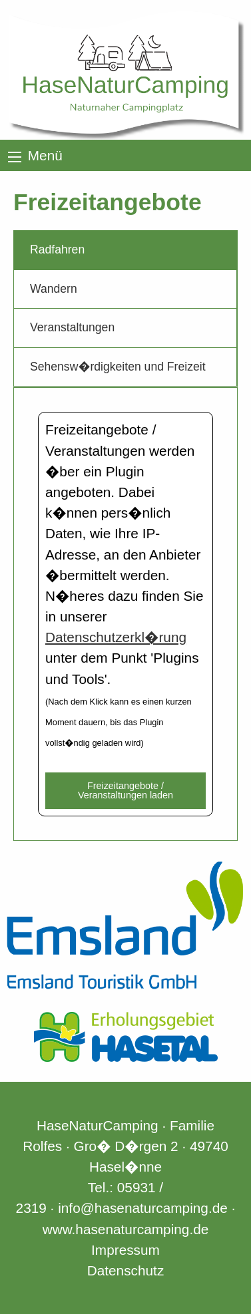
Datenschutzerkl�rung (115, 637)
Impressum (125, 1249)
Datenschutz (125, 1270)
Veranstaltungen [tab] (72, 327)
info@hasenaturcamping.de (143, 1208)
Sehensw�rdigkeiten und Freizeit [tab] (118, 366)
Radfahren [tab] (57, 249)
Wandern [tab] (53, 288)
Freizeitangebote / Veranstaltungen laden (125, 790)
